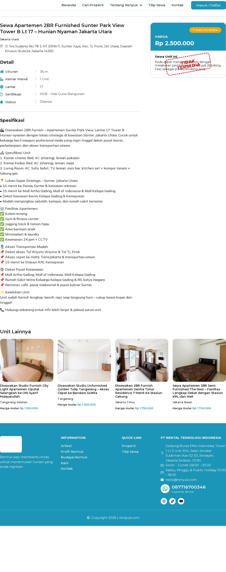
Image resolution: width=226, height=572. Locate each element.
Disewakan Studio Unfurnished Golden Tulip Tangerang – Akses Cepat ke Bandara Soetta (83, 394)
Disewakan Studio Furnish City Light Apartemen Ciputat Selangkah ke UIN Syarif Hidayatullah (24, 396)
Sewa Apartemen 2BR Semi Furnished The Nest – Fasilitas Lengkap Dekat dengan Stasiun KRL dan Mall (198, 396)
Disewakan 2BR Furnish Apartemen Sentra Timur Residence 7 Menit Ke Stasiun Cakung (138, 396)
